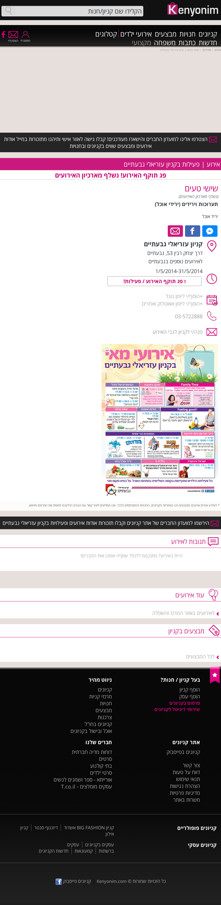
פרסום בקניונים (184, 703)
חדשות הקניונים (53, 851)
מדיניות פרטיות (185, 792)
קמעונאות (84, 851)
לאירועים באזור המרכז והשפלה (183, 612)
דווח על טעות (186, 772)
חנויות (187, 34)
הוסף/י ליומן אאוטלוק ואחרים (171, 303)
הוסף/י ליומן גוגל (183, 296)
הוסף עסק (189, 696)
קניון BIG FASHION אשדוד (89, 827)
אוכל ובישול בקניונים (91, 730)
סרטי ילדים (101, 772)
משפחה (165, 42)
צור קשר (191, 765)
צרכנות (105, 717)
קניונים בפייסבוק (183, 751)
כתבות (187, 42)
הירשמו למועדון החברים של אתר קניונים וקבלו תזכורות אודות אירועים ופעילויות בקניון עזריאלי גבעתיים (111, 522)
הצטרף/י (13, 39)
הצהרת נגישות (185, 785)
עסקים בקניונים (99, 844)
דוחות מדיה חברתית (92, 751)
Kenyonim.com (112, 881)
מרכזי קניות (100, 696)
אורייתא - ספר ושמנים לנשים (83, 779)
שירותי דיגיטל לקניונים (177, 709)
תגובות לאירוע (188, 541)
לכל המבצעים (200, 656)
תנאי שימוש (188, 779)
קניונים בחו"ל (98, 724)
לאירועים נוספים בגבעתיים (175, 261)
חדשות (208, 42)
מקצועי (141, 42)
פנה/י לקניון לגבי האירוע (178, 331)
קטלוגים (106, 34)
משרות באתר (186, 799)
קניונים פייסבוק (73, 881)
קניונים (208, 34)
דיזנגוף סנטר (46, 827)
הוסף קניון (190, 689)
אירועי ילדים (136, 34)
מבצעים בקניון (186, 630)
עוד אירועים (189, 594)
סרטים (105, 758)
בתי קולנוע (101, 765)
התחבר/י (25, 39)
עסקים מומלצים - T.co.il (86, 786)
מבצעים (165, 34)
